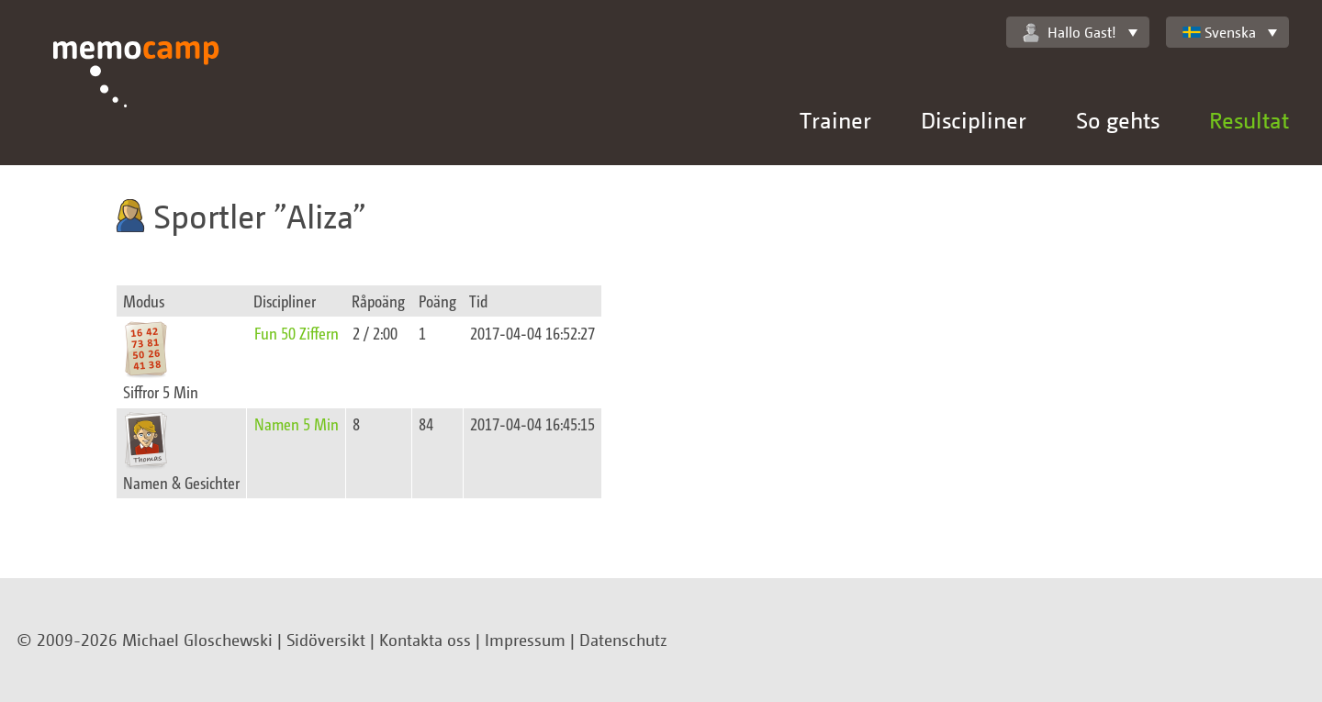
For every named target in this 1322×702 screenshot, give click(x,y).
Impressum (525, 640)
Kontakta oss (425, 640)
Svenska (1219, 32)
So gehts (1118, 120)
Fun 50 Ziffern (296, 332)
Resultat (1249, 120)
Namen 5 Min (296, 423)
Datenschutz (623, 640)
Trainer (835, 120)
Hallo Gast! (1069, 32)
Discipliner (973, 120)
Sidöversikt (325, 640)
